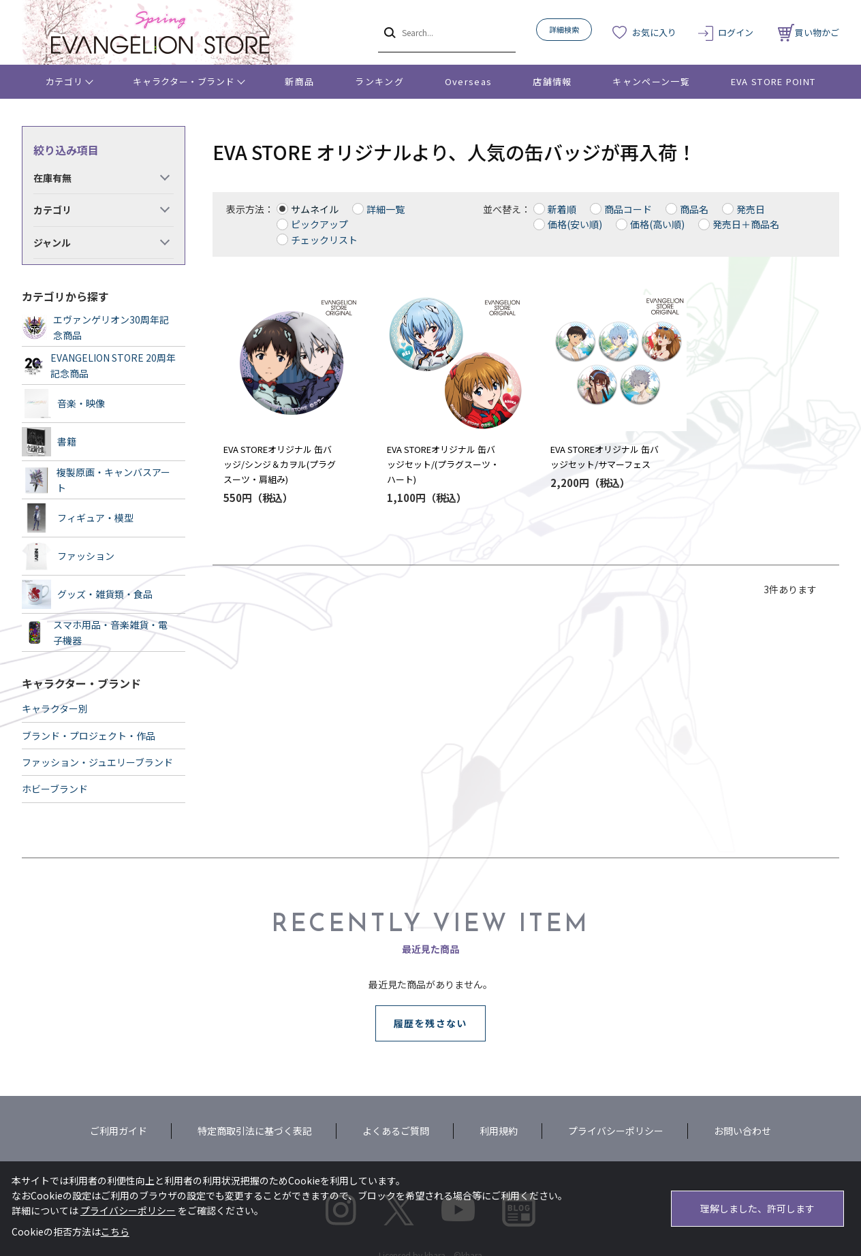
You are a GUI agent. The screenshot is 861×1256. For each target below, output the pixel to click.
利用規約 (499, 1130)
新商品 (299, 81)
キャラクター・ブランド (183, 81)
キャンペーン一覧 (650, 81)
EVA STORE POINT (773, 81)
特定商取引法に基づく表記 (255, 1130)
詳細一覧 (385, 209)
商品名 (694, 209)
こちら (115, 1231)
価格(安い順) (575, 224)
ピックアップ (319, 224)
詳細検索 (564, 29)
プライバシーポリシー (615, 1130)
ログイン (735, 32)
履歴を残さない (430, 1023)
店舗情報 (552, 81)
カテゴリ (64, 81)
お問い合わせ (742, 1130)
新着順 (562, 209)
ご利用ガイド (118, 1130)
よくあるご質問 (395, 1130)
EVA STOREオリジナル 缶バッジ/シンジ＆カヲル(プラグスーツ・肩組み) (279, 464)
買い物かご (808, 32)
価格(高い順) (657, 224)
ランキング (379, 81)
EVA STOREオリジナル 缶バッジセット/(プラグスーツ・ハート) (443, 464)
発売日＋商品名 (746, 224)
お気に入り (654, 32)
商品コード (628, 209)
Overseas (468, 81)
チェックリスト (324, 240)
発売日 (750, 209)
